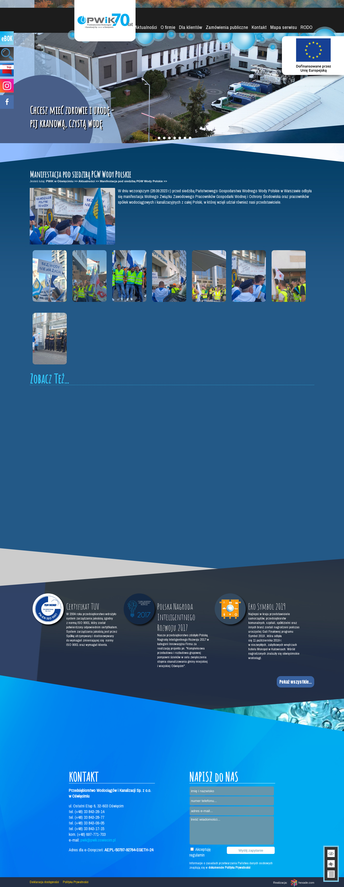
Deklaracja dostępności (44, 882)
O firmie (168, 27)
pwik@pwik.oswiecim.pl (98, 840)
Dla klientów (190, 27)
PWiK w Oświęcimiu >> (62, 181)
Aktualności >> (88, 181)
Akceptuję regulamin (200, 852)
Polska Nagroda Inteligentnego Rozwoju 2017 (176, 617)
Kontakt (259, 27)
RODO (306, 27)
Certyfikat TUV (82, 606)
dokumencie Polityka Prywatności (229, 867)
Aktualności (146, 27)
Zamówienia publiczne (227, 27)
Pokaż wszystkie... (295, 682)
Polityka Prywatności (75, 882)
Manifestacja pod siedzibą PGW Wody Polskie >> (133, 181)
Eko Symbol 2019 (267, 606)
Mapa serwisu (283, 27)
